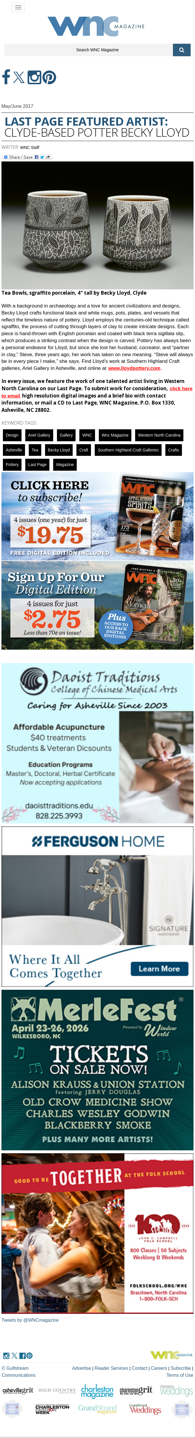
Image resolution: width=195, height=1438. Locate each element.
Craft (83, 450)
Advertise (72, 1367)
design (12, 435)
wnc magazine (115, 435)
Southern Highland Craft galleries (128, 450)
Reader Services (101, 1367)
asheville (14, 450)
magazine (65, 464)
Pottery (12, 464)
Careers (147, 1367)
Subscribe (168, 1367)
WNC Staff (29, 147)
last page (37, 464)
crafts (173, 450)
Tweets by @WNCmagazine (30, 1320)
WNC (87, 435)
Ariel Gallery (39, 435)
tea (35, 450)
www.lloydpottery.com (134, 368)
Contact (128, 1367)
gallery (66, 435)
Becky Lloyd (59, 450)
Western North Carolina (159, 435)
